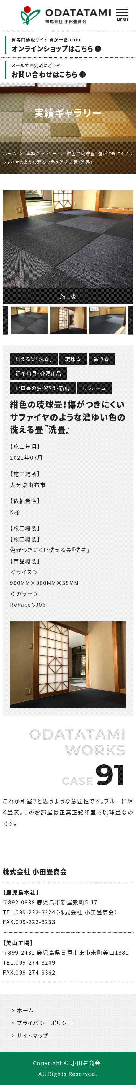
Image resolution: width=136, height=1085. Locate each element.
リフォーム (94, 388)
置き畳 (101, 358)
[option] (68, 247)
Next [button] (131, 320)
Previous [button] (5, 320)
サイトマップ (32, 1036)
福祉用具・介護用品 (38, 373)
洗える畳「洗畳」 (33, 358)
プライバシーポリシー (45, 1023)
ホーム (25, 1010)
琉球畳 (73, 358)
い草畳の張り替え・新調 (42, 388)
